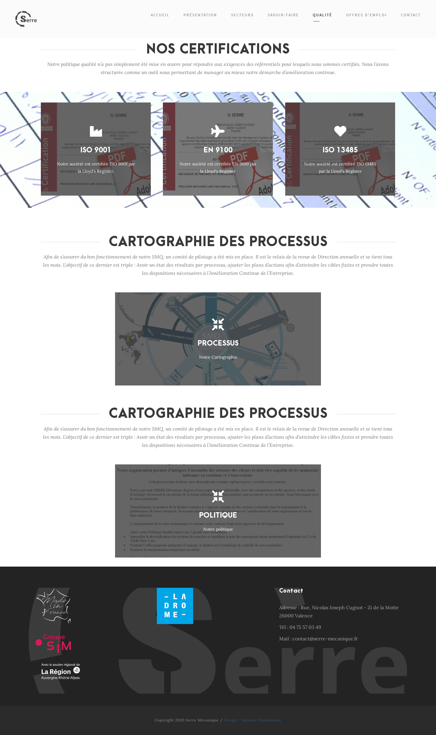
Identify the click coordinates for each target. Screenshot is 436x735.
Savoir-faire (283, 15)
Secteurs (242, 15)
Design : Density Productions (252, 720)
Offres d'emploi (366, 15)
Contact (411, 15)
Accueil (160, 15)
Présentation (200, 15)
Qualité (322, 15)
